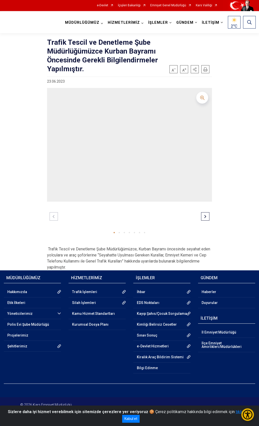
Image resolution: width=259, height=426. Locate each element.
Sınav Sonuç (147, 335)
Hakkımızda (17, 292)
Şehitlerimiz (17, 346)
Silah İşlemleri (84, 303)
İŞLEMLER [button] (157, 22)
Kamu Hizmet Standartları (93, 314)
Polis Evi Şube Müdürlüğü (28, 324)
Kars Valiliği (204, 5)
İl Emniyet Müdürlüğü (219, 332)
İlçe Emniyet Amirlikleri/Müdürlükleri (222, 345)
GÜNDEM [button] (184, 22)
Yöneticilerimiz (20, 314)
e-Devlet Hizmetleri (153, 346)
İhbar (141, 292)
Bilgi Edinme (147, 368)
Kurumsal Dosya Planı (90, 324)
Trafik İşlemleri (84, 292)
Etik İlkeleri (16, 303)
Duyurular (210, 303)
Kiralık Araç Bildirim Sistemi (160, 357)
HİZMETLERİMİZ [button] (123, 22)
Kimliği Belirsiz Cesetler (157, 324)
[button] (195, 69)
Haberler (209, 292)
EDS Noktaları (148, 303)
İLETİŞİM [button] (210, 22)
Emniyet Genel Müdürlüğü (168, 5)
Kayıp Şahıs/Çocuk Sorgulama (162, 314)
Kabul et (130, 419)
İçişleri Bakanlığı (129, 5)
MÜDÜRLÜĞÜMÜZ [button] (81, 22)
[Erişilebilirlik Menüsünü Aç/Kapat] (247, 414)
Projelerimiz (17, 335)
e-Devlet (102, 5)
